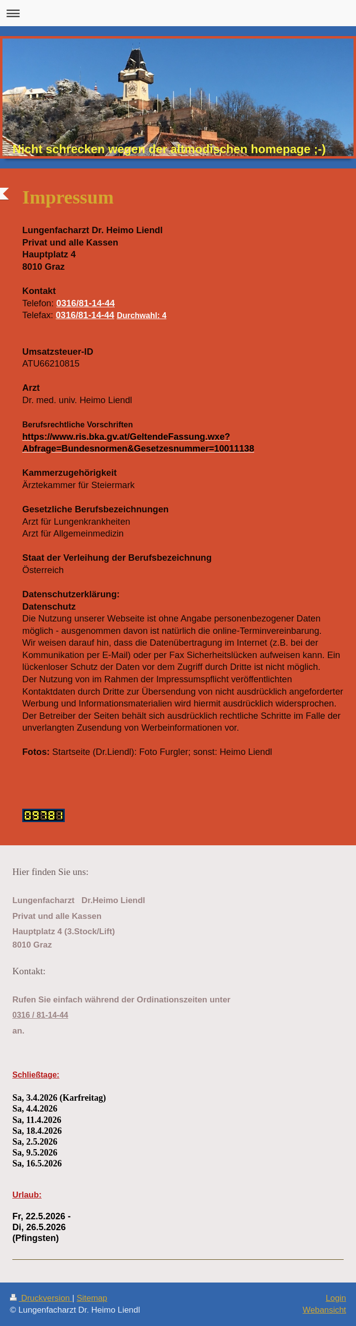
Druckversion (41, 1298)
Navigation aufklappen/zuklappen (178, 13)
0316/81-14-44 (85, 303)
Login (336, 1298)
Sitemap (92, 1298)
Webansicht (324, 1310)
